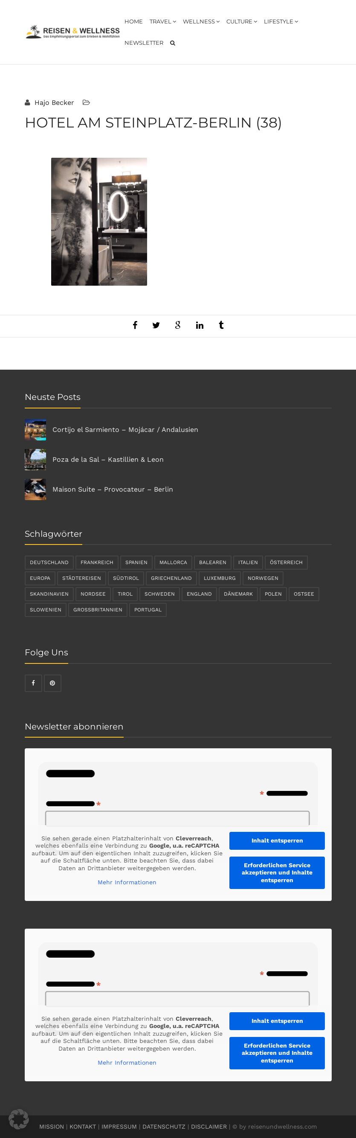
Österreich (286, 562)
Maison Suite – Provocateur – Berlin (112, 489)
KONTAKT (82, 1126)
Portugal (148, 610)
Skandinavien (49, 594)
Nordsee (93, 594)
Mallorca (173, 562)
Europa (40, 578)
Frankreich (97, 562)
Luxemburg (220, 578)
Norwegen (263, 578)
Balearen (212, 562)
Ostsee (304, 594)
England (199, 594)
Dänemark (238, 594)
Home (133, 21)
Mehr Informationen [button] (127, 882)
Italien (248, 562)
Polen (273, 594)
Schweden (160, 594)
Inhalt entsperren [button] (277, 840)
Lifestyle (281, 21)
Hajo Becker (53, 102)
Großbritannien (97, 610)
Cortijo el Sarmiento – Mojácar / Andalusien (125, 430)
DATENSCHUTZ (163, 1126)
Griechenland (171, 578)
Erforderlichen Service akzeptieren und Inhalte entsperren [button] (277, 872)
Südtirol (126, 578)
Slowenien (45, 610)
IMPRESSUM (119, 1126)
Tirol (125, 594)
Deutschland (49, 562)
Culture (241, 21)
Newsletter (143, 42)
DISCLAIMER (209, 1126)
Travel (163, 21)
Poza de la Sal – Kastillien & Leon (108, 459)
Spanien (136, 562)
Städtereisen (81, 578)
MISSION (51, 1126)
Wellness (201, 21)
